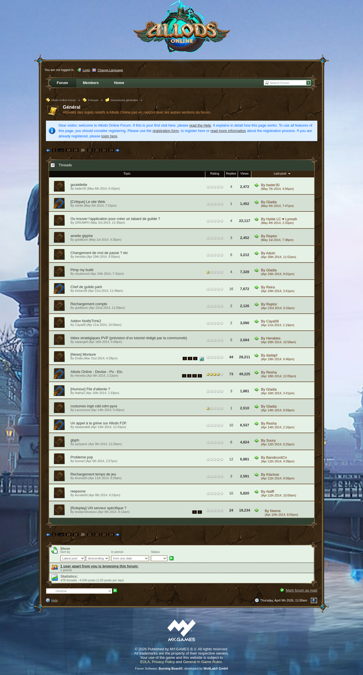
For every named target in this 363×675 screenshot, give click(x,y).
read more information (228, 131)
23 (104, 150)
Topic (126, 173)
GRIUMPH (82, 222)
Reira (270, 287)
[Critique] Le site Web (88, 202)
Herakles (273, 338)
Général (72, 107)
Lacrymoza (82, 410)
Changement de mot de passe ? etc (99, 253)
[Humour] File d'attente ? (90, 389)
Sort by (65, 552)
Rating (214, 173)
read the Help (200, 125)
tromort (80, 461)
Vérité (79, 205)
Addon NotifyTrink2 (86, 321)
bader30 (80, 188)
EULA (145, 662)
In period (117, 552)
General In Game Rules (202, 662)
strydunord (82, 273)
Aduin (270, 253)
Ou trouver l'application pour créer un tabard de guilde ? (115, 219)
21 (90, 150)
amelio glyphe (82, 236)
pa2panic (81, 444)
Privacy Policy (163, 662)
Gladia (271, 202)
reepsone (78, 491)
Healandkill (82, 427)
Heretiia (80, 256)
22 (97, 150)
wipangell (81, 341)
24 (111, 150)
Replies (231, 173)
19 (75, 150)
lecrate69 (81, 495)
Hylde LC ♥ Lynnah (281, 219)
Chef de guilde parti (86, 287)
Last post (283, 173)
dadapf (271, 355)
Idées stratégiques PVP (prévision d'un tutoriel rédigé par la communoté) (129, 338)
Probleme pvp (82, 457)
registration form (166, 131)
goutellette (79, 185)
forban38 (81, 290)
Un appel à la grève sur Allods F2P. (99, 423)
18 (68, 150)
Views (244, 173)
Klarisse (272, 474)
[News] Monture (83, 354)
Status (155, 552)
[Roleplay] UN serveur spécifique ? (98, 508)
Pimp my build (82, 270)
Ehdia (79, 358)
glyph (75, 440)
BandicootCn (276, 457)
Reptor (271, 236)
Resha (271, 372)
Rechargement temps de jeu (93, 474)
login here (109, 136)
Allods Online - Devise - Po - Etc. (97, 372)
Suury (271, 440)
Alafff (270, 491)
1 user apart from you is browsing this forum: (99, 566)
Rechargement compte (89, 304)
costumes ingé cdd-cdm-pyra (94, 406)
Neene (275, 511)
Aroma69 (81, 478)
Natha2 (80, 393)
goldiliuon (81, 239)
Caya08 (80, 324)
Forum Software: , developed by (181, 668)
